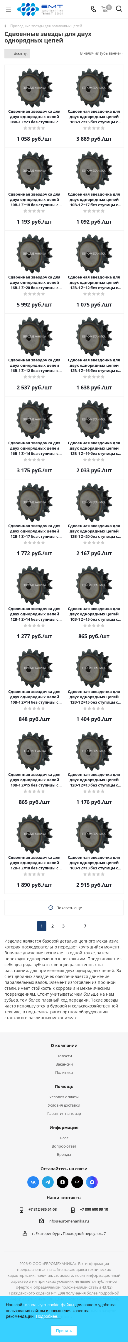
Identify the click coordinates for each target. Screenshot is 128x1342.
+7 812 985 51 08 (42, 1209)
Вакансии (64, 1064)
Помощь (64, 1086)
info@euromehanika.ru (68, 1221)
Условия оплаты (64, 1097)
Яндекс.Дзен (62, 1182)
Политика (64, 1072)
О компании (64, 1045)
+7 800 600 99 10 (94, 1209)
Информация (64, 1127)
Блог (64, 1138)
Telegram (48, 1182)
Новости (64, 1055)
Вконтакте (33, 1182)
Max (92, 1182)
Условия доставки (64, 1105)
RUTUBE (77, 1182)
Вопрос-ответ (64, 1146)
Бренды (64, 1154)
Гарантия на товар (64, 1113)
